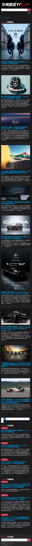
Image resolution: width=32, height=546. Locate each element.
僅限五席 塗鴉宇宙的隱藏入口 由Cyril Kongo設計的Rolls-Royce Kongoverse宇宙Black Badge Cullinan (15, 328)
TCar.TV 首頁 (5, 18)
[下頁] (2, 421)
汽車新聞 (7, 426)
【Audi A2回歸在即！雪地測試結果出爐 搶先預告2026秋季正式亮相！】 (15, 203)
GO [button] (29, 9)
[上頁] (2, 419)
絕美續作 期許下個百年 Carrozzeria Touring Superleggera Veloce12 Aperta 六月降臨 (15, 293)
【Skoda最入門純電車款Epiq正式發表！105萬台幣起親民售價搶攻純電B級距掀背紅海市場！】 (15, 172)
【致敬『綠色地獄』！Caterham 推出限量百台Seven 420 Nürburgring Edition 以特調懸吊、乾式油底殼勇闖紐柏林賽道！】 (16, 401)
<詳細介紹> (15, 70)
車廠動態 (7, 479)
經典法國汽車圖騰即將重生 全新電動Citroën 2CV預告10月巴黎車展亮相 (15, 62)
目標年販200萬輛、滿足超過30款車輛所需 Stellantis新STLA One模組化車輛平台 (14, 128)
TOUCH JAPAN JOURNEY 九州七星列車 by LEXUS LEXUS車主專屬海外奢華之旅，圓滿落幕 (16, 498)
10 (28, 419)
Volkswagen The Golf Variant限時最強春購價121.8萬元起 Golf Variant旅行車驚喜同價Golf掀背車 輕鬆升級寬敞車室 (15, 518)
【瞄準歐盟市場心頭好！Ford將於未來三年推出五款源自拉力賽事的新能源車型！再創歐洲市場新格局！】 (16, 364)
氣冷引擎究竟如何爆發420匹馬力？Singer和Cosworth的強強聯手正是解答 (15, 97)
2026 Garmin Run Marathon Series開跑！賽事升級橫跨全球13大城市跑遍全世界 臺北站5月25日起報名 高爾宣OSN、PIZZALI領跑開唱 (15, 485)
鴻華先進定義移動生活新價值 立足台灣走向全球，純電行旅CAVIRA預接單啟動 (15, 237)
